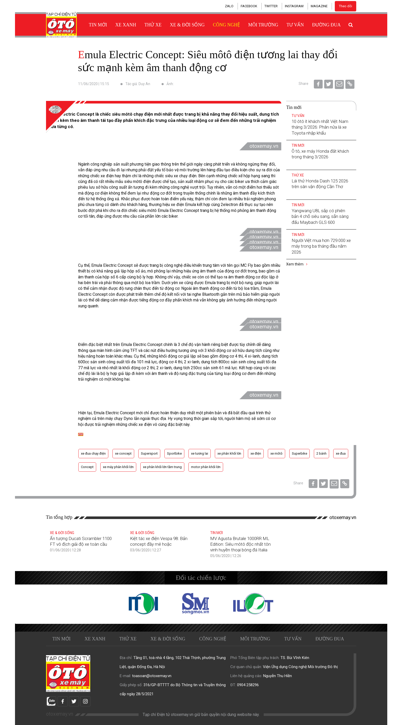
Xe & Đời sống (187, 24)
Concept (87, 467)
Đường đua (326, 24)
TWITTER (271, 6)
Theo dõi (345, 6)
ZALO (229, 6)
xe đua (341, 453)
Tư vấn (295, 24)
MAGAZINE (319, 6)
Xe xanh (125, 24)
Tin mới (98, 24)
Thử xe (153, 24)
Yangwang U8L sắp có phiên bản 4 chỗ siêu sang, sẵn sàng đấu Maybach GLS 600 (320, 216)
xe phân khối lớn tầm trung (162, 467)
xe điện (256, 453)
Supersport (149, 453)
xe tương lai (199, 453)
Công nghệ (226, 24)
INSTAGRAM (294, 6)
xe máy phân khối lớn (118, 467)
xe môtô (276, 453)
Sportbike (174, 453)
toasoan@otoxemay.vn (151, 676)
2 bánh (321, 453)
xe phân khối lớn (229, 453)
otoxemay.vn (342, 517)
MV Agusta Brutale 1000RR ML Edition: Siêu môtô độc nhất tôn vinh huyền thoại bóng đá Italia (240, 544)
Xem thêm (296, 264)
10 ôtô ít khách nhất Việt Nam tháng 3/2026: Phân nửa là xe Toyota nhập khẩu (320, 127)
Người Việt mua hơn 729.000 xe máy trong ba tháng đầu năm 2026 (321, 246)
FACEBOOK (249, 6)
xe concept (123, 453)
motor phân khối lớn (206, 467)
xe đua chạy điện (93, 453)
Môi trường (263, 24)
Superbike (299, 453)
